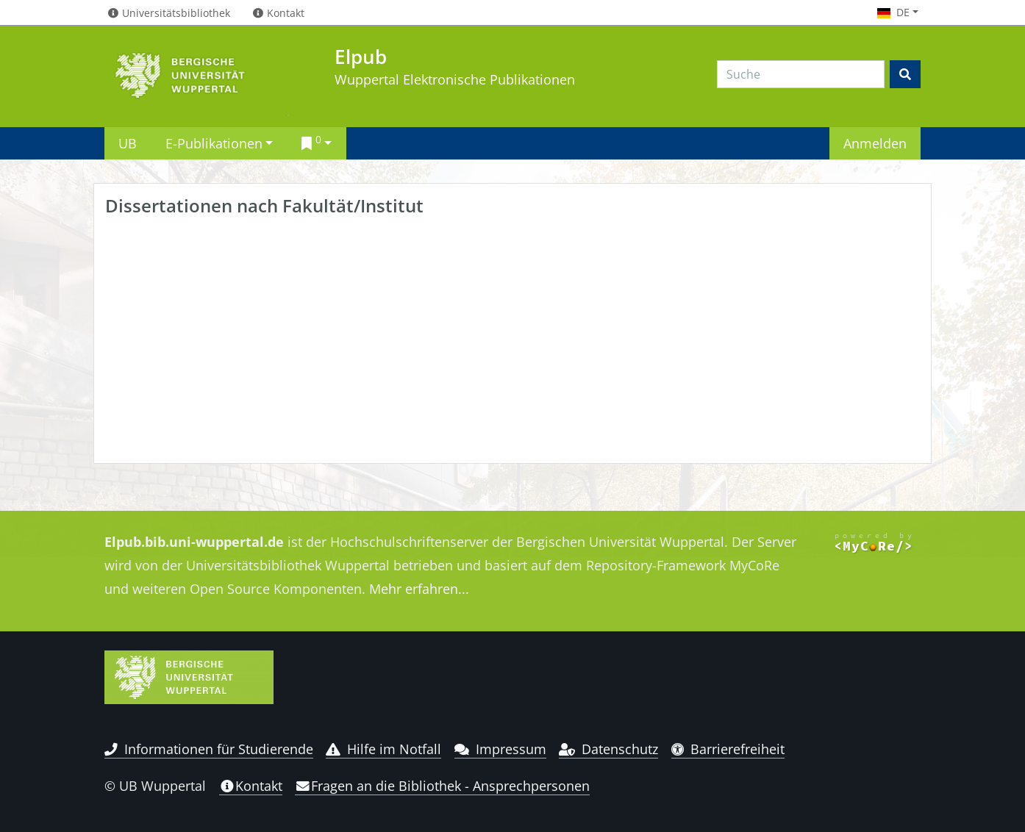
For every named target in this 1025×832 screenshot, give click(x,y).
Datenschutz (608, 749)
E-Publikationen (213, 143)
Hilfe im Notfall (383, 749)
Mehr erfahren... (419, 589)
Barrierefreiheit (728, 749)
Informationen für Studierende (208, 749)
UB (127, 143)
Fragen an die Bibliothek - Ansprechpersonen (442, 786)
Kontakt (250, 786)
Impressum (500, 749)
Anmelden (875, 143)
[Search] (801, 74)
